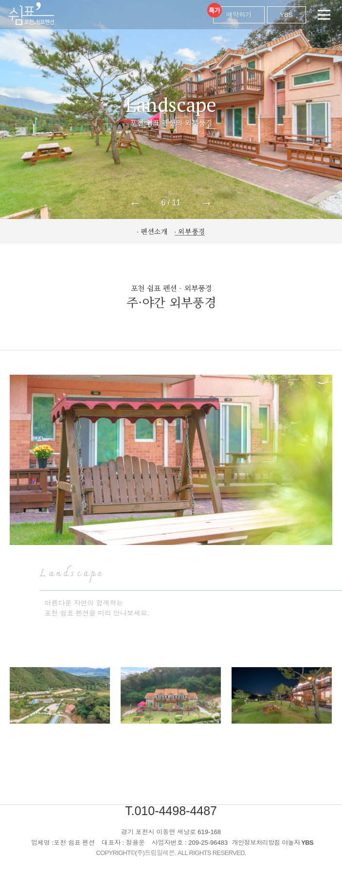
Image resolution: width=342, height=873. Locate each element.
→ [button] (206, 203)
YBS (286, 14)
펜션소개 (154, 231)
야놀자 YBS (297, 842)
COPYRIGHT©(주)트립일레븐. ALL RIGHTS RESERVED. (171, 852)
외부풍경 (191, 231)
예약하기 (232, 12)
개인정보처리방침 (256, 842)
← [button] (135, 203)
